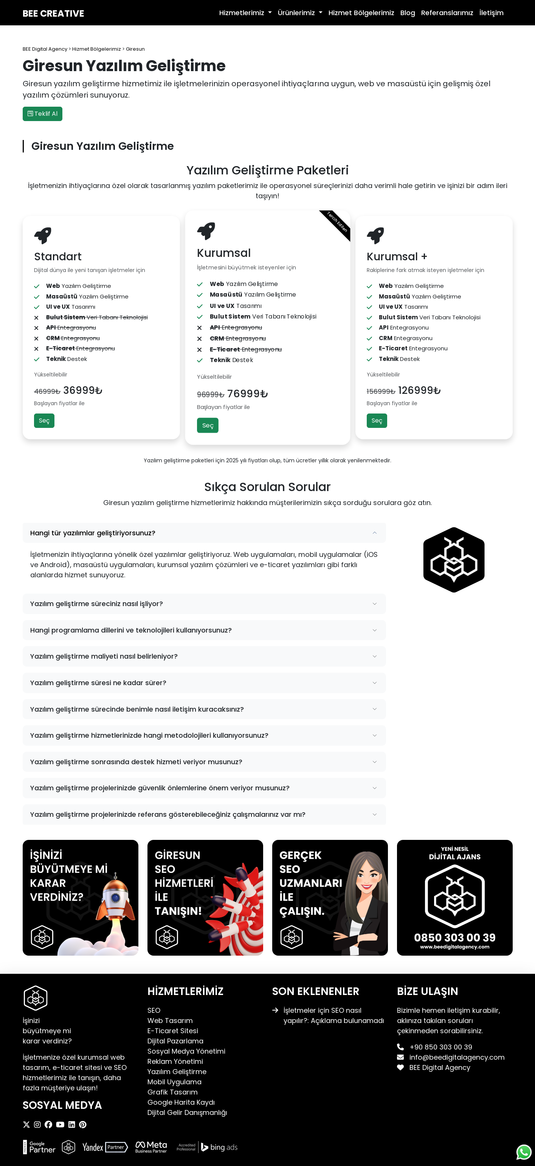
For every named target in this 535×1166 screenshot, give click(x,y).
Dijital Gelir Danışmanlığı (187, 1112)
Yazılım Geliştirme (176, 1071)
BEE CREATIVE (53, 13)
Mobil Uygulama (174, 1082)
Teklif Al (42, 113)
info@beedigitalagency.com (457, 1057)
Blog (407, 12)
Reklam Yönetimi (175, 1061)
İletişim (491, 12)
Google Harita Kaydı (181, 1102)
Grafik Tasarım (172, 1092)
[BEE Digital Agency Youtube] (62, 1124)
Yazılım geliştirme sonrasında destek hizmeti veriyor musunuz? (136, 761)
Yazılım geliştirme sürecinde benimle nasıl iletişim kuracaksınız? (137, 709)
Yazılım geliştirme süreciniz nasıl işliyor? (96, 603)
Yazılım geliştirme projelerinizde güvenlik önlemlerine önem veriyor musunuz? (160, 788)
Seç (44, 420)
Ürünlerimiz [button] (297, 12)
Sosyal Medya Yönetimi (186, 1051)
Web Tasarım (170, 1020)
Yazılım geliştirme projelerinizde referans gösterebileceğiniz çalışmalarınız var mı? (167, 814)
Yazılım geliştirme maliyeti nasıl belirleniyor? (104, 656)
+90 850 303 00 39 (440, 1047)
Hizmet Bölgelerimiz (361, 12)
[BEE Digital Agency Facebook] (50, 1124)
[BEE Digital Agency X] (28, 1124)
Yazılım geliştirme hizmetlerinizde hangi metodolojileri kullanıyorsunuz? (149, 735)
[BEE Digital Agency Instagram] (39, 1124)
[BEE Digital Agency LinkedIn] (73, 1124)
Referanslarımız (447, 12)
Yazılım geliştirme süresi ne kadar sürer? (98, 682)
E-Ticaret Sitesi (172, 1030)
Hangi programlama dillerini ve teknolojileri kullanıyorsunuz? (131, 630)
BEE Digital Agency (439, 1067)
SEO (153, 1010)
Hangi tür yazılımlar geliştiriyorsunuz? (92, 533)
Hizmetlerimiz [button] (242, 12)
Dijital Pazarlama (175, 1041)
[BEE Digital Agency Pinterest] (84, 1124)
